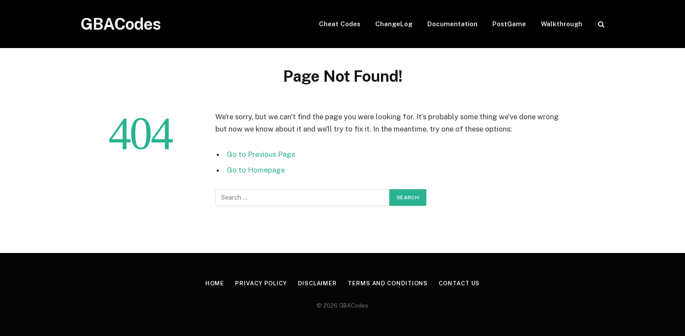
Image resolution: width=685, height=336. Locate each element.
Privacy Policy (261, 283)
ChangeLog (393, 24)
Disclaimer (317, 283)
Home (215, 283)
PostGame (509, 24)
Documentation (452, 24)
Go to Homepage (256, 170)
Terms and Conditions (388, 283)
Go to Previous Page (261, 154)
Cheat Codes (339, 24)
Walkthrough (561, 24)
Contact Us (459, 283)
